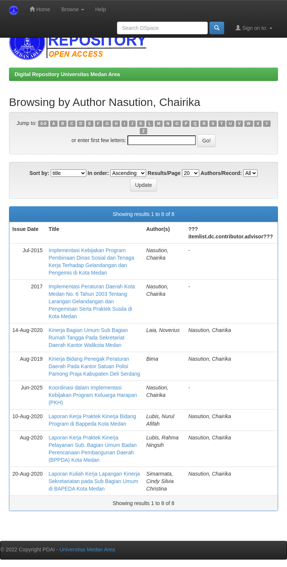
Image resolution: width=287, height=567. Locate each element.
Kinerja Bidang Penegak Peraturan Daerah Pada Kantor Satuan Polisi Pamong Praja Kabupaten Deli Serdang (94, 366)
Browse (72, 9)
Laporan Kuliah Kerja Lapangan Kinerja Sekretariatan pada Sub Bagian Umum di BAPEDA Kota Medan (94, 481)
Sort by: (39, 173)
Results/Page (164, 173)
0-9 (43, 123)
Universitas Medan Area (87, 549)
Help (100, 9)
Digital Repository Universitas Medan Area (67, 74)
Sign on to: (253, 28)
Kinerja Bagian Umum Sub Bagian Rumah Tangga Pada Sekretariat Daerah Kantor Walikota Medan (88, 337)
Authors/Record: (221, 173)
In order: (98, 173)
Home (40, 9)
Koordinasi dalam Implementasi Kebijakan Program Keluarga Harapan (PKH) (93, 395)
